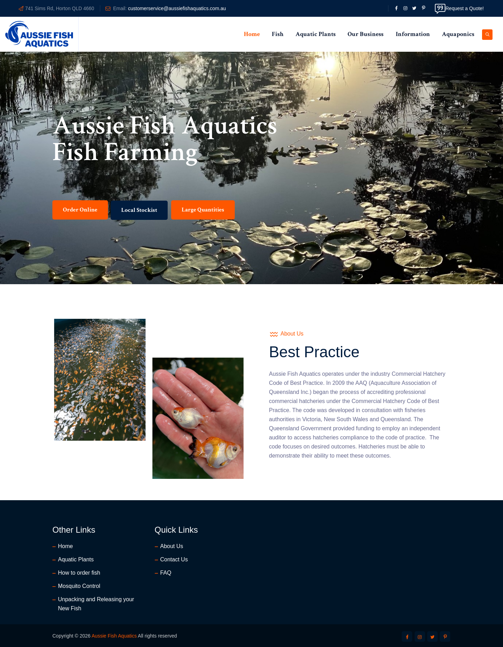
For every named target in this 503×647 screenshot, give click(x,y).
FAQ (166, 573)
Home (252, 34)
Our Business (366, 34)
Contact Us (174, 559)
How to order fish (79, 573)
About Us (171, 546)
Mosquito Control (79, 586)
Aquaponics (458, 34)
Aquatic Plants (316, 34)
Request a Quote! (459, 8)
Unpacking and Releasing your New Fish (96, 603)
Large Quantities (203, 216)
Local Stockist (139, 217)
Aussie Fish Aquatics (114, 636)
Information (413, 34)
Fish (277, 34)
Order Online (80, 216)
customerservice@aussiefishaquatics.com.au (177, 8)
